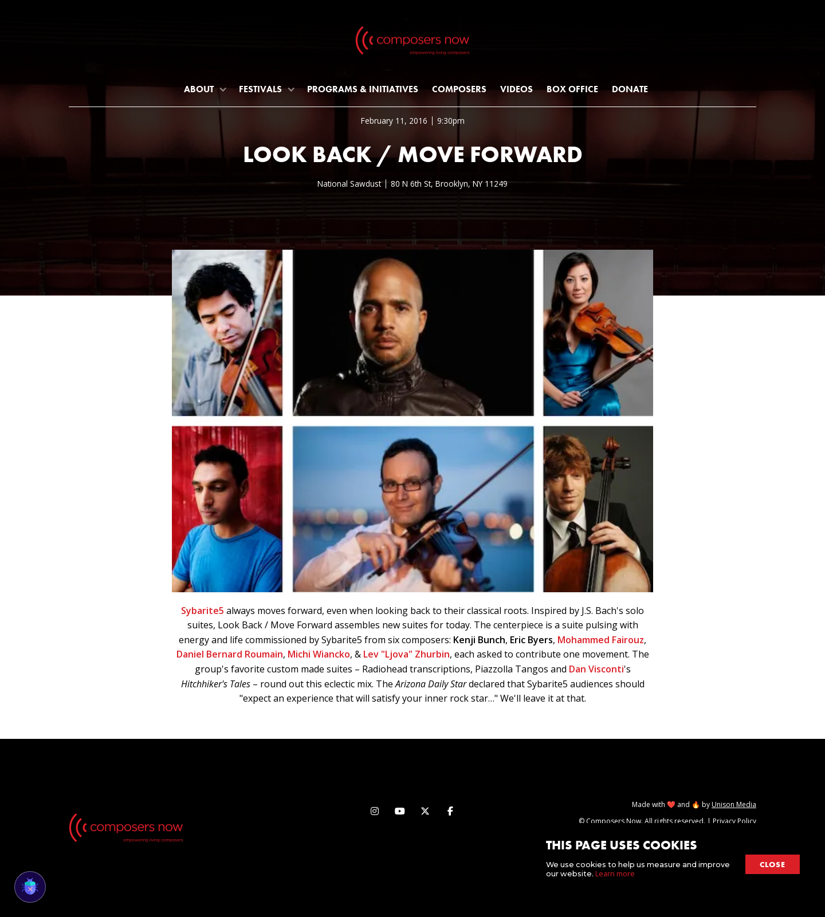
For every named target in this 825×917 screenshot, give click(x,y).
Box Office (572, 89)
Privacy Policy (734, 821)
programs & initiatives (362, 89)
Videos (516, 89)
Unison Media (734, 804)
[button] (204, 89)
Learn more (615, 873)
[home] (412, 43)
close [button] (772, 864)
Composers (459, 89)
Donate (630, 89)
